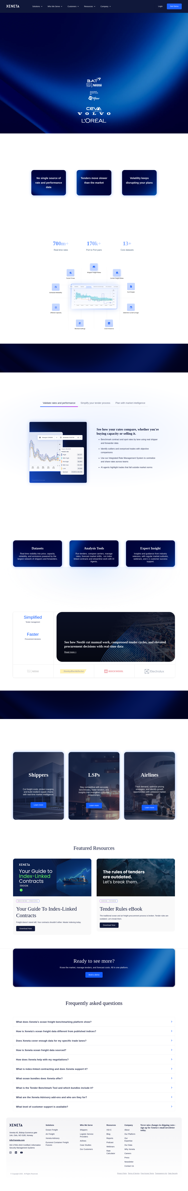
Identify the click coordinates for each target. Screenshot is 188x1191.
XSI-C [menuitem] (109, 1140)
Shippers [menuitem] (83, 1140)
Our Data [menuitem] (128, 1155)
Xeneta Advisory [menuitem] (53, 1149)
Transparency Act (161, 1184)
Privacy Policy (122, 1184)
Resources (88, 6)
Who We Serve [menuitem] (86, 1136)
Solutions (36, 6)
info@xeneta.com (17, 1151)
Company (104, 6)
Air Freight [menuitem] (50, 1144)
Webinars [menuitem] (110, 1157)
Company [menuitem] (128, 1136)
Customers (71, 6)
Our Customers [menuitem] (86, 1160)
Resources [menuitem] (111, 1136)
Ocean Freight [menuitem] (52, 1140)
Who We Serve (54, 6)
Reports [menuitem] (110, 1149)
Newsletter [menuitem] (128, 1172)
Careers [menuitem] (127, 1164)
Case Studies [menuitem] (85, 1155)
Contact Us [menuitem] (129, 1176)
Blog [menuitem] (108, 1144)
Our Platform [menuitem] (129, 1144)
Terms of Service (134, 1184)
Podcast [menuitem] (110, 1153)
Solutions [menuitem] (50, 1136)
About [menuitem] (126, 1140)
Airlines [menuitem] (83, 1151)
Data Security (173, 1184)
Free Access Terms (147, 1184)
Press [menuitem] (126, 1168)
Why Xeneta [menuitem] (129, 1160)
